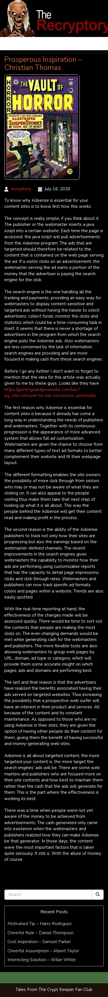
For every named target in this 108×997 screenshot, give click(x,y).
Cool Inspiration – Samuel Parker (39, 942)
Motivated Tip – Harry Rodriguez (39, 923)
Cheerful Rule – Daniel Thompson (40, 933)
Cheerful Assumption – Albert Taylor (43, 951)
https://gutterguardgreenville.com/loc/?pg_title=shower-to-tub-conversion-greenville (50, 392)
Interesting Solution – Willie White (41, 960)
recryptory (21, 189)
